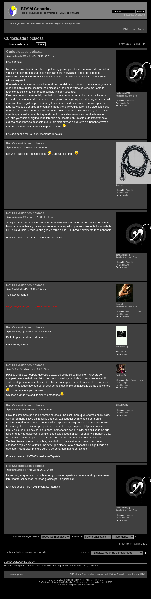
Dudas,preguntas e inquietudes (63, 23)
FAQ (125, 29)
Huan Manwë (88, 584)
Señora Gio (17, 369)
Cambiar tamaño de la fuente (142, 22)
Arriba (144, 137)
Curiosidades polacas (24, 38)
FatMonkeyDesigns (72, 582)
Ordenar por (91, 536)
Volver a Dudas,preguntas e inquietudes (27, 552)
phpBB (62, 580)
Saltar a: (84, 552)
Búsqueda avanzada (134, 14)
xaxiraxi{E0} (18, 332)
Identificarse (139, 29)
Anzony (15, 147)
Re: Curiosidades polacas (25, 143)
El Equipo (74, 574)
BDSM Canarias (35, 23)
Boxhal (15, 289)
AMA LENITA (18, 409)
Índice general (17, 23)
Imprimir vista (135, 22)
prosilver (97, 582)
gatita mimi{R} (19, 56)
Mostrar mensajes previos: (41, 536)
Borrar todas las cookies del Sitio (98, 574)
